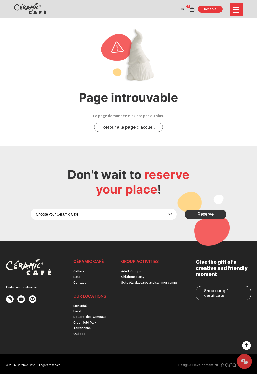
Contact (79, 282)
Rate (77, 277)
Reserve (210, 9)
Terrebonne (82, 328)
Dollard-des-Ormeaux (89, 317)
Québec (79, 334)
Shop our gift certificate (217, 293)
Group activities (140, 261)
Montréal (80, 306)
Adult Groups (131, 271)
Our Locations (89, 296)
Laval (77, 311)
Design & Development (207, 365)
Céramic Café (88, 261)
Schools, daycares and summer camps (149, 282)
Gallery (78, 271)
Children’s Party (132, 277)
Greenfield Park (84, 322)
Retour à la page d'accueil (128, 127)
